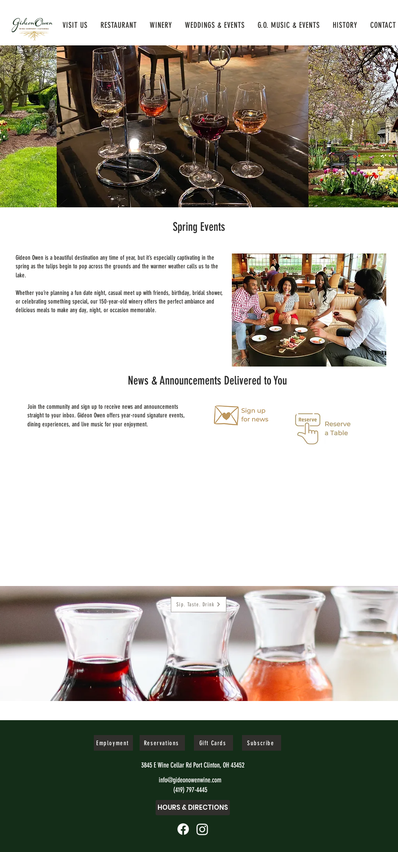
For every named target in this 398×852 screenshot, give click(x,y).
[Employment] (113, 743)
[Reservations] (162, 743)
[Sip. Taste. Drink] (198, 604)
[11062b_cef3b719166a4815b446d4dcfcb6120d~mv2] (202, 829)
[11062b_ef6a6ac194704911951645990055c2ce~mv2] (183, 829)
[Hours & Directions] (193, 807)
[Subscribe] (261, 743)
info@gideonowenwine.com (190, 780)
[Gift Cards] (213, 743)
